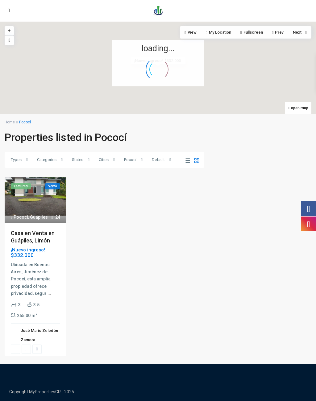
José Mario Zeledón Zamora (39, 335)
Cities (104, 159)
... (49, 293)
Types (16, 159)
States (77, 159)
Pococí (130, 159)
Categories (46, 159)
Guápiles (39, 217)
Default (158, 159)
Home (10, 122)
